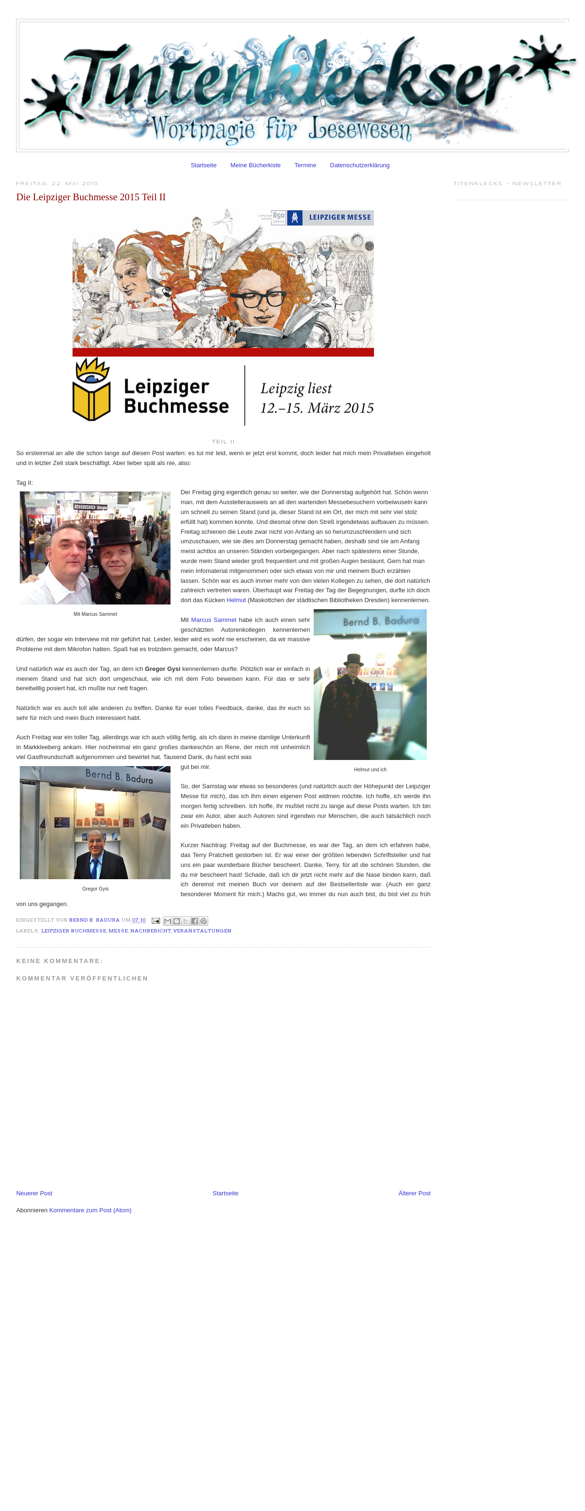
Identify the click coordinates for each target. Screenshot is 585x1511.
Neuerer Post (34, 1193)
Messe (118, 931)
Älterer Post (414, 1193)
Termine (305, 165)
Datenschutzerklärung (360, 165)
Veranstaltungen (202, 931)
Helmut (236, 600)
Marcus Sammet (213, 619)
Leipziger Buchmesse (73, 931)
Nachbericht (150, 931)
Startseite (204, 165)
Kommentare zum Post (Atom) (90, 1210)
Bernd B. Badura (95, 920)
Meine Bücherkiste (255, 165)
